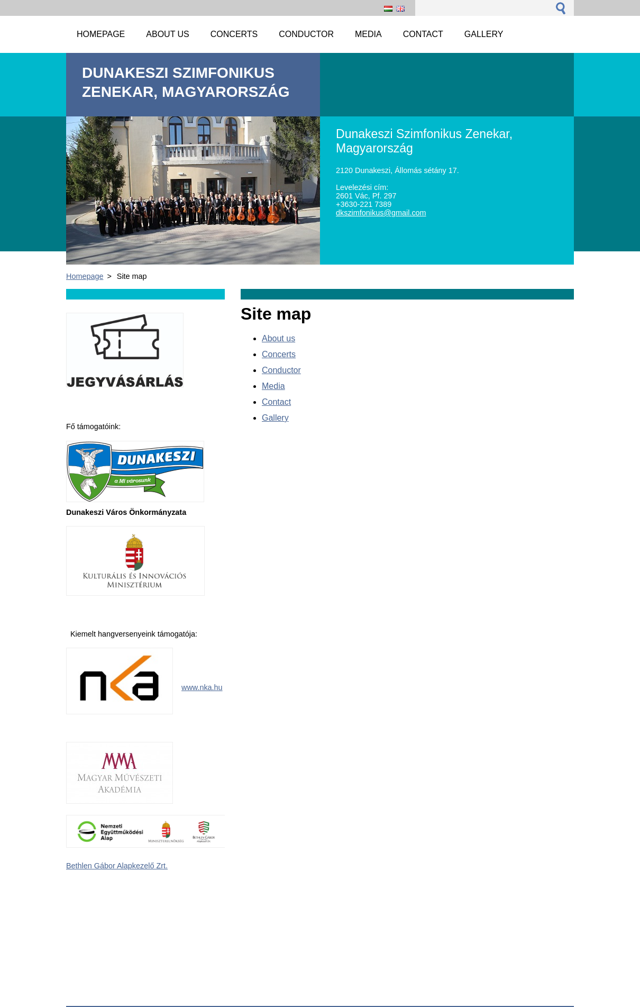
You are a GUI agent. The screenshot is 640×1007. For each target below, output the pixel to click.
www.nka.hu (202, 687)
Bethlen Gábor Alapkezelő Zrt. (117, 865)
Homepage (84, 276)
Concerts (279, 354)
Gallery (275, 417)
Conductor (281, 370)
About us (278, 338)
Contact (276, 401)
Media (273, 386)
